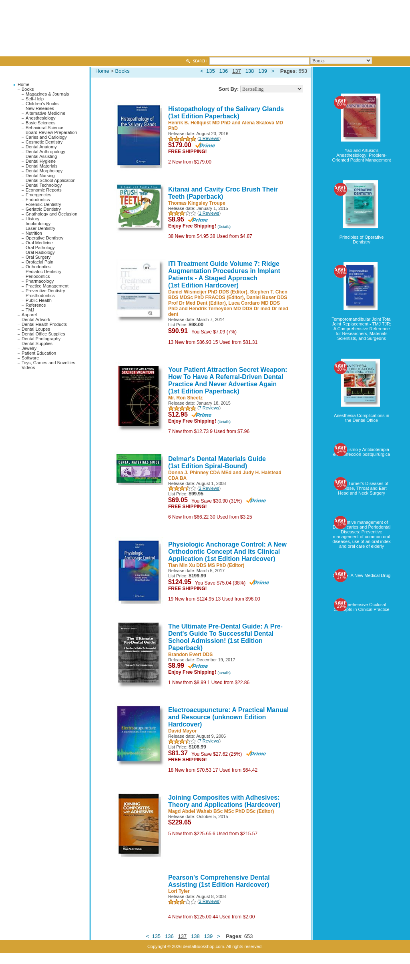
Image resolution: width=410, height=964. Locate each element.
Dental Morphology (44, 170)
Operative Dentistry (44, 238)
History (32, 218)
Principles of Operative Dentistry (362, 239)
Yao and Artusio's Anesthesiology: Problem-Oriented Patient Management (361, 155)
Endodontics (38, 199)
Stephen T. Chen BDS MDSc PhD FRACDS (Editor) (227, 294)
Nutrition (34, 233)
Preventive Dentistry (45, 290)
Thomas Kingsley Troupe (196, 203)
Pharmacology (40, 281)
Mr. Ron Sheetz (185, 398)
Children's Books (42, 103)
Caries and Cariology (46, 137)
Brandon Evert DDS (190, 654)
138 (249, 71)
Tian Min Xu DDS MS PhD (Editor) (206, 565)
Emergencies (38, 194)
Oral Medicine (39, 242)
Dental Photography (41, 338)
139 (262, 71)
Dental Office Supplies (43, 333)
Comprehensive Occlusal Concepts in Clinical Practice (361, 607)
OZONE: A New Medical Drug (361, 575)
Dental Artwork (36, 319)
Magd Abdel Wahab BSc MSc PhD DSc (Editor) (221, 811)
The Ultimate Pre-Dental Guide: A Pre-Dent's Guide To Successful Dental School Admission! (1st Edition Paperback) (225, 637)
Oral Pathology (40, 247)
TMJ (30, 309)
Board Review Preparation (51, 132)
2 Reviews (209, 488)
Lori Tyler (179, 891)
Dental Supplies (37, 343)
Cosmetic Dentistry (44, 142)
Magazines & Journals (47, 94)
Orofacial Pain (39, 261)
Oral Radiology (40, 252)
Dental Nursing (40, 175)
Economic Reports (44, 190)
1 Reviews (209, 138)
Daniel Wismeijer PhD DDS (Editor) (207, 292)
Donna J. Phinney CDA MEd (199, 472)
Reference (36, 305)
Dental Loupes (36, 329)
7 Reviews (209, 407)
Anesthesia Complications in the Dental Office (361, 418)
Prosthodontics (40, 295)
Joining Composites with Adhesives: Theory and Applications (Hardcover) (224, 801)
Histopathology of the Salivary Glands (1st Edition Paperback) (226, 113)
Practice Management (47, 285)
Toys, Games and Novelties (48, 362)
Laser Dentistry (40, 228)
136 (223, 71)
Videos (28, 367)
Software (30, 357)
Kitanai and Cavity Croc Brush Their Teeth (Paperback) (223, 193)
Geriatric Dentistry (43, 209)
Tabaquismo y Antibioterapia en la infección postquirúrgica (361, 452)
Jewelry (29, 348)
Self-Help (35, 98)
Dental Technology (44, 185)
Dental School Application (51, 180)
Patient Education (39, 353)
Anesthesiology (41, 118)
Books (28, 89)
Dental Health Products (44, 324)
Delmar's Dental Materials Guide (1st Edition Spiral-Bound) (217, 462)
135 (210, 71)
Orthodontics (38, 266)
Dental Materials (41, 166)
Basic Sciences (41, 122)
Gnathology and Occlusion (51, 214)
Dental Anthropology (45, 151)
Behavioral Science (44, 127)
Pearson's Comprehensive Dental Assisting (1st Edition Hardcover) (219, 881)
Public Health (39, 300)
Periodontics (38, 276)
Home (23, 84)
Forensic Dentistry (43, 204)
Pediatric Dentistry (43, 271)
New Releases (40, 108)
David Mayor (182, 731)
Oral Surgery (38, 257)
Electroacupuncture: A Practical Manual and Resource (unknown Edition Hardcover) (228, 717)
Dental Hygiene (41, 161)
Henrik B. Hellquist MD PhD (199, 123)
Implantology (38, 223)
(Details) (224, 227)
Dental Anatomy (41, 146)
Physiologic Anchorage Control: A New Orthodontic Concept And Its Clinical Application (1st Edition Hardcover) (227, 551)
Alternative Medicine (45, 113)
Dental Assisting (41, 156)
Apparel (29, 314)
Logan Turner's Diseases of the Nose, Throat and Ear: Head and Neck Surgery (361, 488)
